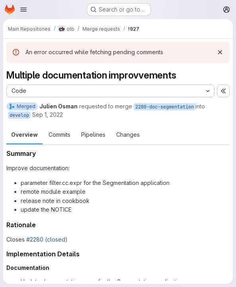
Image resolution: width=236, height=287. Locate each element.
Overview (24, 134)
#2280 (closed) (47, 239)
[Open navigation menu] (23, 9)
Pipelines (93, 134)
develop (19, 115)
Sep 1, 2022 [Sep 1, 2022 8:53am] (47, 114)
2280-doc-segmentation (164, 107)
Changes (128, 134)
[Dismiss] (220, 52)
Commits (59, 134)
